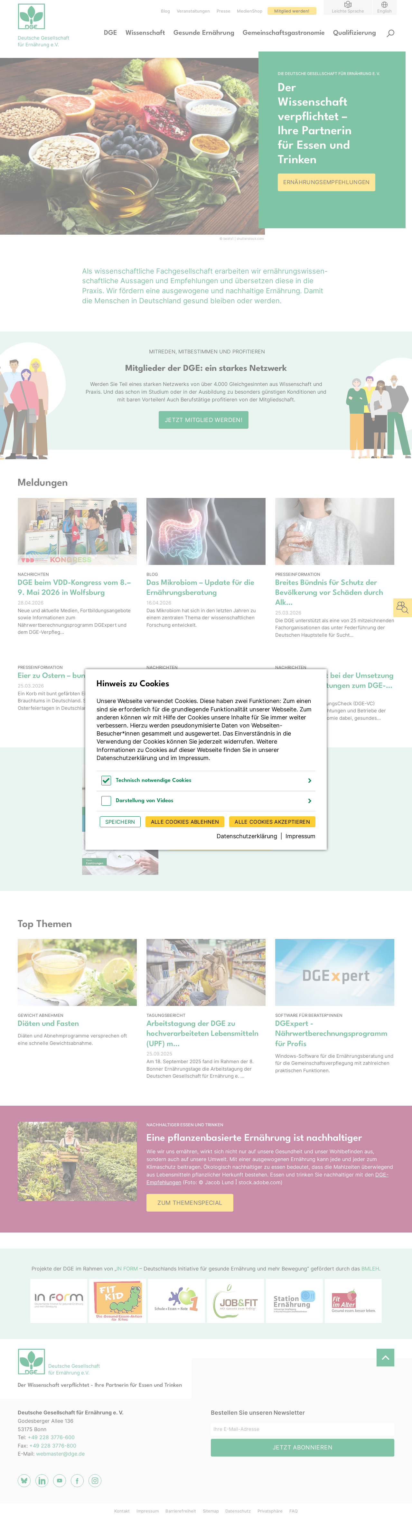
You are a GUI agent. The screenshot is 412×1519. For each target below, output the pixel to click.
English (384, 11)
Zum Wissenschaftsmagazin (220, 841)
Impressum (147, 1511)
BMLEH (370, 1268)
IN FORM (127, 1268)
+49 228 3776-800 (52, 1445)
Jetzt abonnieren (302, 1447)
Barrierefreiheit (180, 1511)
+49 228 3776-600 (51, 1437)
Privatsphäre (270, 1511)
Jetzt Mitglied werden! (203, 420)
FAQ (293, 1511)
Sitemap (211, 1511)
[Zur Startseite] (43, 26)
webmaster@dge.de (60, 1453)
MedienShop (249, 11)
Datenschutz (238, 1511)
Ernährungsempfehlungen (326, 182)
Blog (165, 11)
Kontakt (122, 1511)
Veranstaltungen (193, 11)
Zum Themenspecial (189, 1202)
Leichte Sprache (348, 11)
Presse (223, 11)
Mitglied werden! (291, 11)
